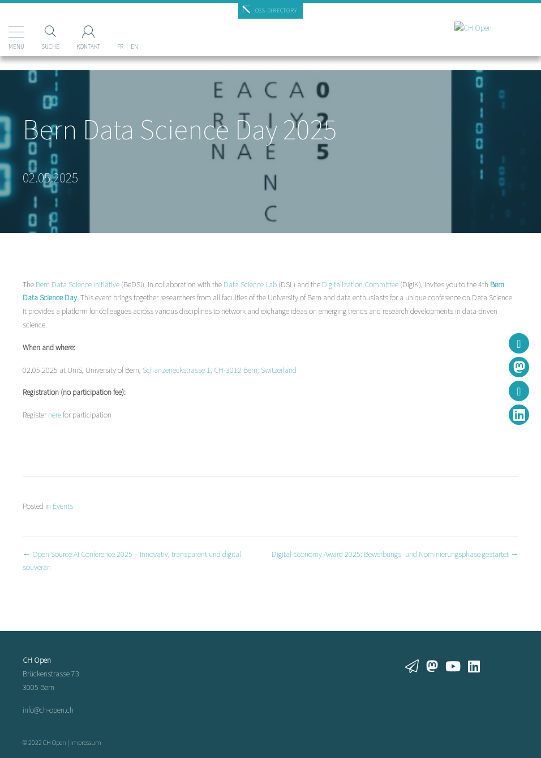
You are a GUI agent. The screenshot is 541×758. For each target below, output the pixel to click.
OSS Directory (276, 10)
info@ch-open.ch (48, 710)
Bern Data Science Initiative (77, 284)
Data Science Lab (250, 284)
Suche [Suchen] (50, 46)
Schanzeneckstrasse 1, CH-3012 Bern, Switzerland (220, 370)
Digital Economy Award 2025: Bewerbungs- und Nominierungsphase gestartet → (395, 554)
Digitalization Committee (360, 284)
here (54, 415)
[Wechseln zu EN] (134, 28)
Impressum (85, 742)
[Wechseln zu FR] (120, 28)
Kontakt (88, 46)
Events (63, 506)
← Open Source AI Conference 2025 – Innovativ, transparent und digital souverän (132, 561)
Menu (16, 46)
